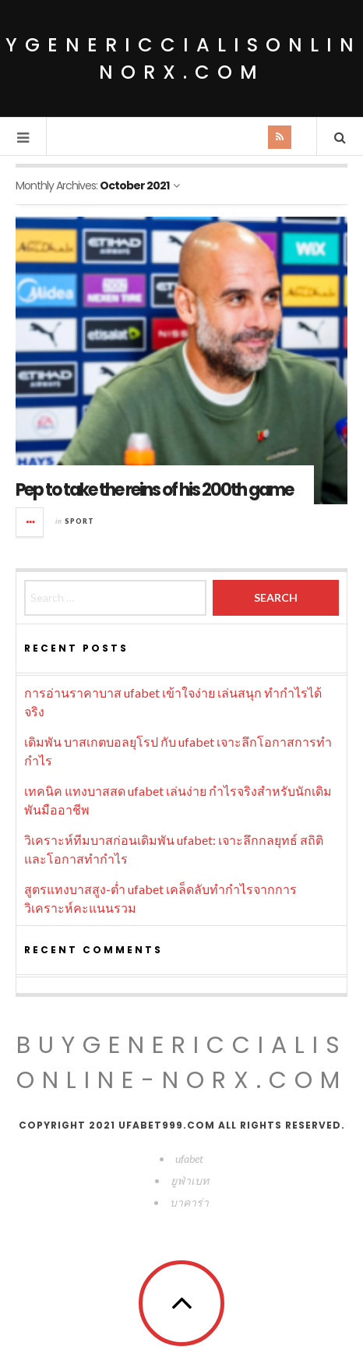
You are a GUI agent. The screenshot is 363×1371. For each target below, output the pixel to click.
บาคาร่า (189, 1202)
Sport (79, 521)
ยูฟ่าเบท (190, 1180)
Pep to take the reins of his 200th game (154, 490)
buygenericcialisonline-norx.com (181, 1063)
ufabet (189, 1158)
